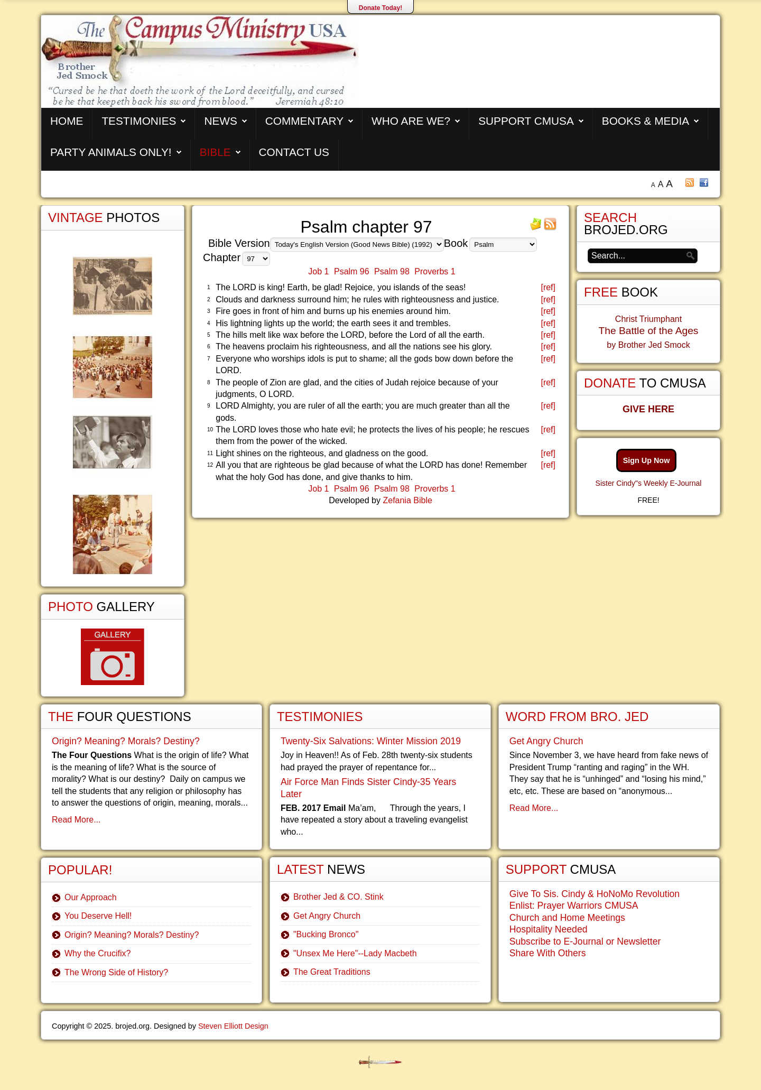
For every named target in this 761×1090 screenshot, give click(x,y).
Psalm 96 (351, 271)
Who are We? (411, 121)
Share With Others (547, 953)
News (220, 121)
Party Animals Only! (111, 152)
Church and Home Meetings (567, 917)
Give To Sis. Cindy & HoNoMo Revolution (594, 894)
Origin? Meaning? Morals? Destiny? (126, 741)
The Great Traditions (331, 971)
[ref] (548, 287)
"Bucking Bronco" (325, 934)
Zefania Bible (407, 500)
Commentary (304, 121)
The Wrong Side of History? (116, 972)
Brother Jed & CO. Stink (338, 896)
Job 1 (318, 271)
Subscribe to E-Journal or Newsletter (585, 941)
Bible (215, 152)
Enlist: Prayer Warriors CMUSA (573, 905)
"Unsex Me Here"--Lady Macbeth (355, 953)
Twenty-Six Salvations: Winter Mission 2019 (371, 741)
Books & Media (645, 121)
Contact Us (294, 152)
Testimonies (138, 121)
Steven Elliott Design (233, 1026)
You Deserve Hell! (98, 915)
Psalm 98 (392, 271)
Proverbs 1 (434, 271)
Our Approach (90, 897)
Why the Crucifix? (97, 953)
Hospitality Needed (548, 929)
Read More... (76, 819)
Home (66, 121)
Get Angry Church (326, 915)
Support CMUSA (526, 121)
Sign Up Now (646, 460)
